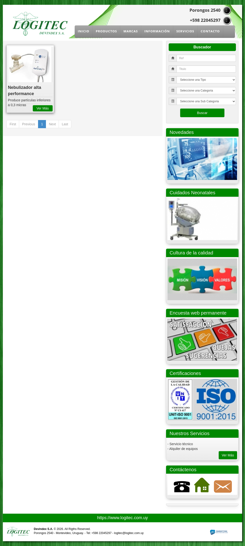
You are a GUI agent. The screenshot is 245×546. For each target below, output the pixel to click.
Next (52, 124)
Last (65, 124)
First (13, 124)
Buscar (202, 113)
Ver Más (228, 455)
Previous (28, 124)
